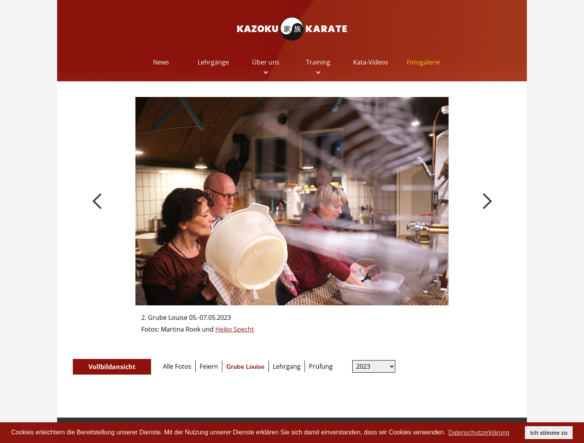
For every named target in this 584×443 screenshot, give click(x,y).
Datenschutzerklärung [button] (478, 432)
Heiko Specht (234, 329)
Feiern (209, 366)
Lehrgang (287, 366)
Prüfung (321, 366)
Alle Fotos (177, 366)
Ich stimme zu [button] (549, 433)
